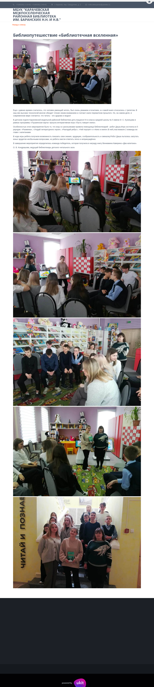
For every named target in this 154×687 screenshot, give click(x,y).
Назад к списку (19, 25)
